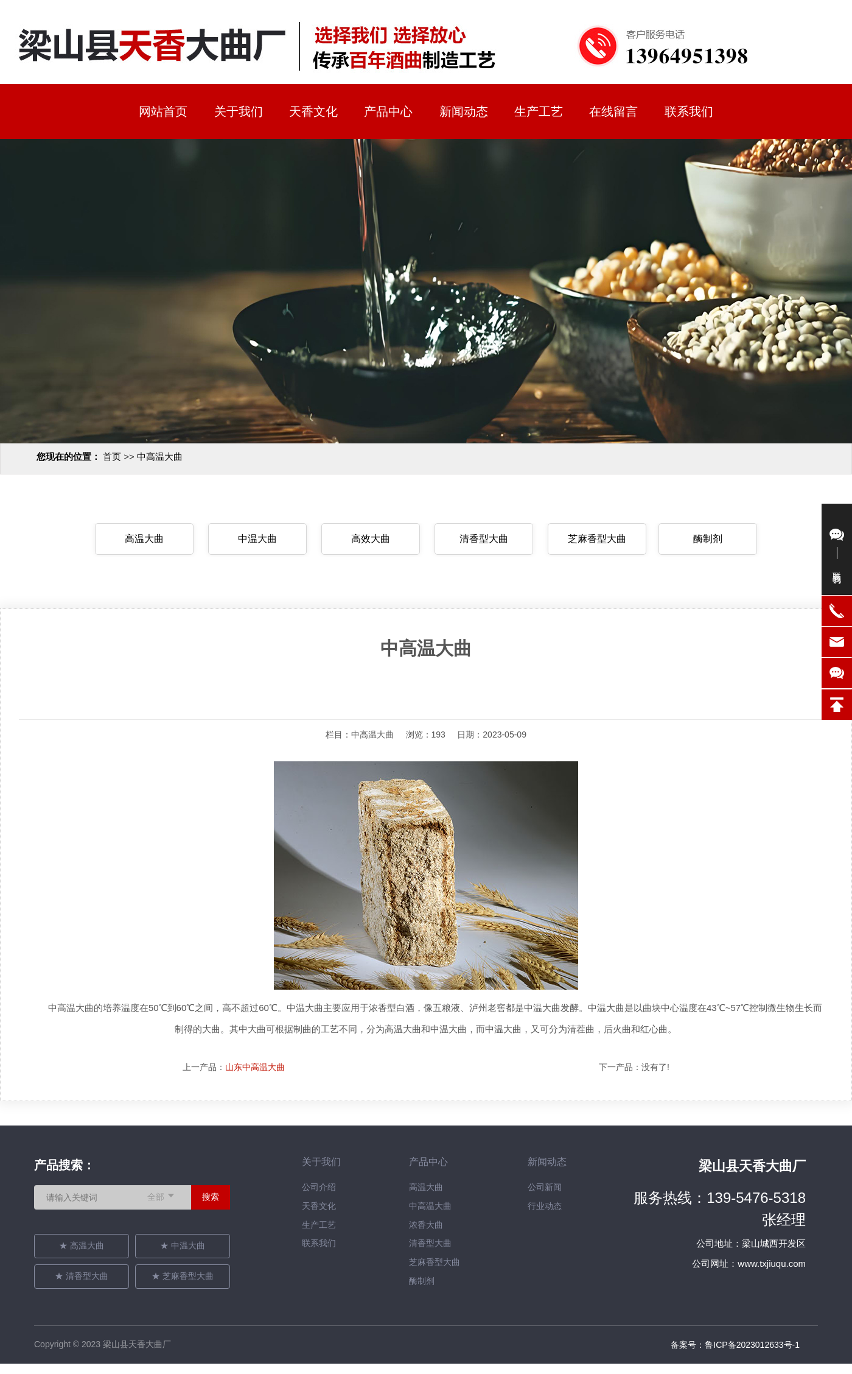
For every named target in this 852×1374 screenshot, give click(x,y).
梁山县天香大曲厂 (752, 1166)
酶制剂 (707, 539)
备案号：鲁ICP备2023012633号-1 (735, 1345)
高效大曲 (370, 539)
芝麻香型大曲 (597, 539)
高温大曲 (144, 539)
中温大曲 (257, 539)
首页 (112, 456)
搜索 (210, 1197)
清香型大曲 (483, 539)
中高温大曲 (160, 456)
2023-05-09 (504, 734)
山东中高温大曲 (255, 1067)
